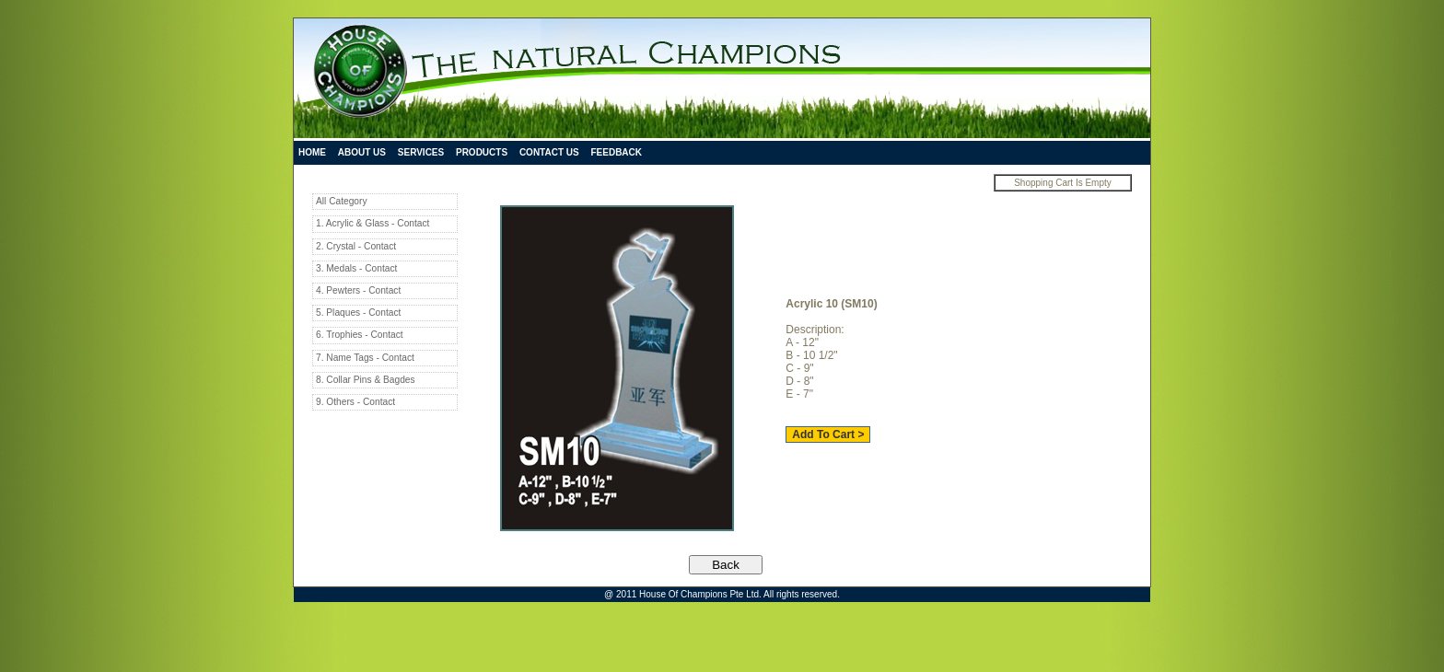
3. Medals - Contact (356, 268)
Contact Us (549, 152)
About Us (362, 152)
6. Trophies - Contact (359, 335)
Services (421, 152)
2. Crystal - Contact (356, 246)
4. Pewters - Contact (358, 290)
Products (481, 152)
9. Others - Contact (355, 402)
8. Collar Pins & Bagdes (365, 380)
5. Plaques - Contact (358, 312)
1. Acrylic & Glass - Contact (372, 223)
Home (312, 152)
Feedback (616, 152)
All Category (341, 201)
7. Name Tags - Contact (365, 358)
